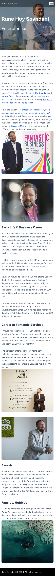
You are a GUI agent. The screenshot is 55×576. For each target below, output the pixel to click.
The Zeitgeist (27, 102)
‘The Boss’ (12, 93)
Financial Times (25, 93)
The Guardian (41, 93)
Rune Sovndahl (9, 3)
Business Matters (19, 126)
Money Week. (8, 96)
